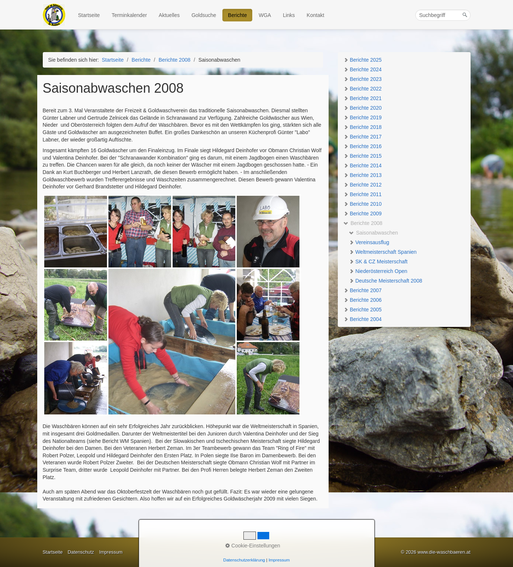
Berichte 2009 (362, 213)
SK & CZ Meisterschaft (378, 261)
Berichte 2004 (362, 319)
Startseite (89, 15)
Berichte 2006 (362, 300)
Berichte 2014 (362, 165)
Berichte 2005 (362, 309)
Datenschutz (80, 552)
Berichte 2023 (362, 79)
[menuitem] (89, 15)
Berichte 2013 (362, 175)
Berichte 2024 (362, 69)
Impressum (111, 552)
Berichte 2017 (362, 137)
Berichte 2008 (362, 223)
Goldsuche (203, 15)
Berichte (237, 15)
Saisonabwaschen (373, 233)
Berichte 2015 (362, 156)
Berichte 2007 (362, 290)
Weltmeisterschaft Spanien (383, 252)
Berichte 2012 (362, 185)
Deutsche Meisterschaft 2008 (385, 281)
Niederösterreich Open (378, 271)
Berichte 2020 (362, 108)
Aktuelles (169, 15)
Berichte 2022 (362, 89)
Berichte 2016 (362, 146)
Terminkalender (129, 15)
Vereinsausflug (369, 242)
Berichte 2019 (362, 117)
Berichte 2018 (362, 127)
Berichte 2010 (362, 204)
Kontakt (315, 15)
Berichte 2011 (362, 194)
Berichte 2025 (362, 60)
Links (289, 15)
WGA (265, 15)
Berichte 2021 (362, 98)
